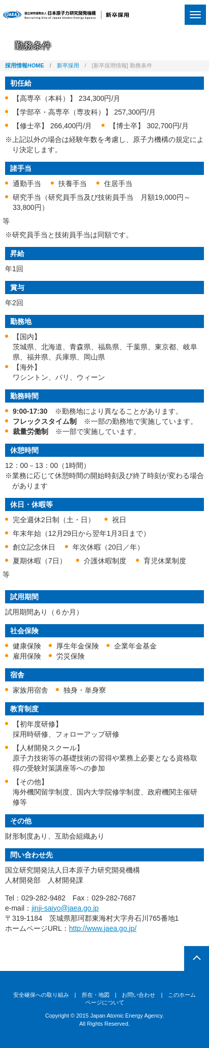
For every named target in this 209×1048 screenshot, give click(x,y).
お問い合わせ (138, 995)
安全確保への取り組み (41, 995)
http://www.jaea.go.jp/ (102, 928)
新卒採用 (68, 65)
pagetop (196, 958)
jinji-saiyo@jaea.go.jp (65, 908)
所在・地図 (96, 995)
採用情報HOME (24, 65)
